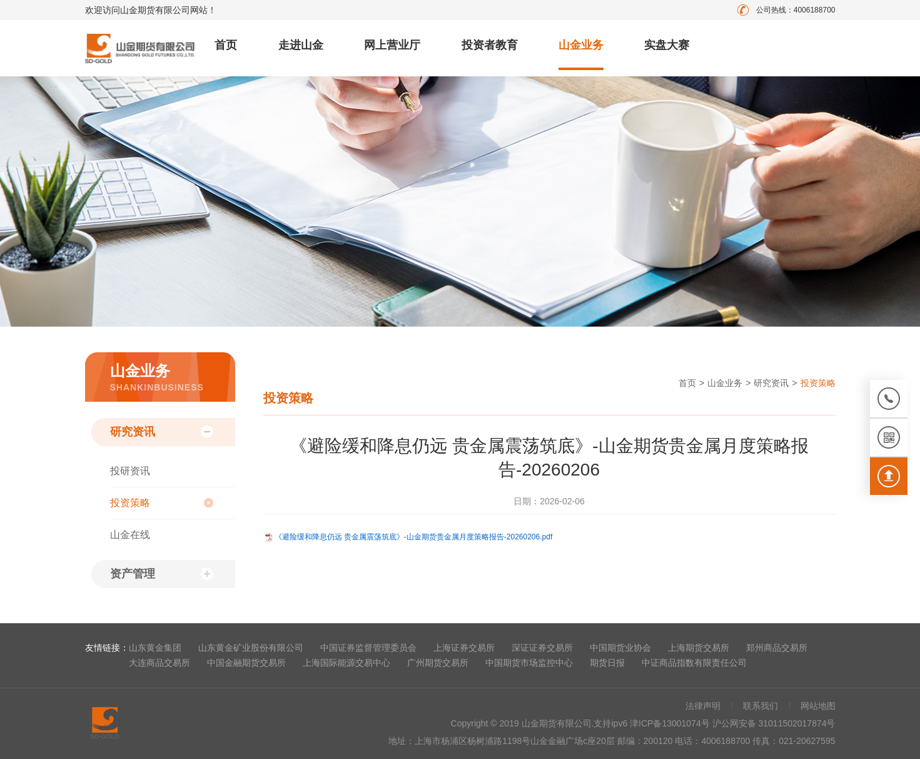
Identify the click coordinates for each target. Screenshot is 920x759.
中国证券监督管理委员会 (368, 648)
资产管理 (132, 574)
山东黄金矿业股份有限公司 (250, 648)
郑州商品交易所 (776, 648)
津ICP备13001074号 (671, 723)
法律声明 (702, 706)
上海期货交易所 (698, 648)
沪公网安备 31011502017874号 (774, 723)
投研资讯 (130, 471)
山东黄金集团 (155, 648)
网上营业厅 (392, 45)
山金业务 (581, 45)
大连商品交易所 (159, 663)
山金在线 (130, 534)
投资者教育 (490, 45)
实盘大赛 (666, 45)
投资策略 (130, 502)
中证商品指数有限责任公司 (694, 663)
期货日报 (607, 663)
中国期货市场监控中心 (529, 663)
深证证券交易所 (542, 648)
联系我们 (760, 706)
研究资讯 (132, 431)
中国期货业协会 (620, 648)
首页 (226, 45)
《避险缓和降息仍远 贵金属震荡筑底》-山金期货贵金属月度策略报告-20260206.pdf (414, 536)
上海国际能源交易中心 (346, 663)
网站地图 (818, 706)
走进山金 (300, 45)
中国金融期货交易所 (246, 663)
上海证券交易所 (464, 648)
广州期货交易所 (437, 663)
